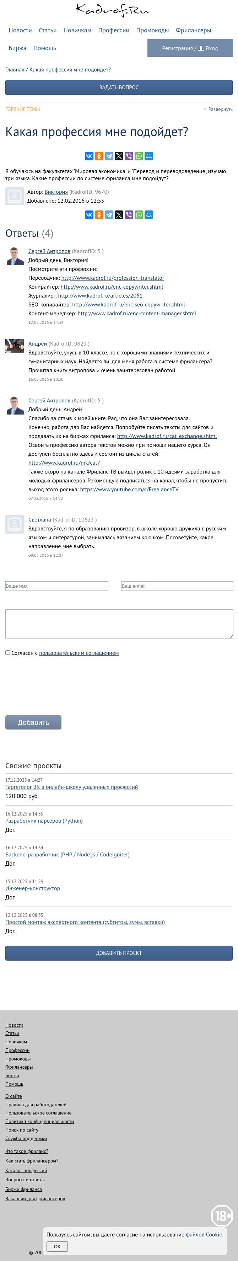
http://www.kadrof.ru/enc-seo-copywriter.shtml (128, 304)
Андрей (37, 343)
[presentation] (59, 688)
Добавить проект (119, 953)
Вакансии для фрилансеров (35, 1198)
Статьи (48, 30)
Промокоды (152, 30)
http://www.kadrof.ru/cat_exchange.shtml (167, 435)
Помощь (44, 48)
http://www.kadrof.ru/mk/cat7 (64, 462)
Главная (15, 69)
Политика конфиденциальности (39, 1121)
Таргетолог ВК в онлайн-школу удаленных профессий (71, 787)
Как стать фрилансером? (31, 1161)
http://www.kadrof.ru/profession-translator (112, 277)
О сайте (13, 1096)
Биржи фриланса (23, 1189)
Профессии (113, 30)
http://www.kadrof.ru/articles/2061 (100, 295)
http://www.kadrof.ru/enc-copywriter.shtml (112, 286)
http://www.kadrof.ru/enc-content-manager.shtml (137, 313)
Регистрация (177, 48)
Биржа (18, 48)
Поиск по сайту (21, 1130)
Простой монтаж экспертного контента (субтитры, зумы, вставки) (85, 922)
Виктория (55, 191)
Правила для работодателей (35, 1104)
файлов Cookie (204, 1234)
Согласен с (62, 652)
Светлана (39, 519)
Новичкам (78, 30)
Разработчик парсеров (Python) (44, 820)
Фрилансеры (193, 30)
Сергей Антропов (49, 251)
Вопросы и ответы (25, 1179)
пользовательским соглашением (79, 652)
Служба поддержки (26, 1138)
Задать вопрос (119, 87)
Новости (20, 30)
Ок (57, 1246)
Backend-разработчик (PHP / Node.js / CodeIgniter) (67, 854)
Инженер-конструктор (32, 888)
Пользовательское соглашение (38, 1113)
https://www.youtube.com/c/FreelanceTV (129, 489)
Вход (212, 48)
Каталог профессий (26, 1170)
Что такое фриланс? (26, 1151)
